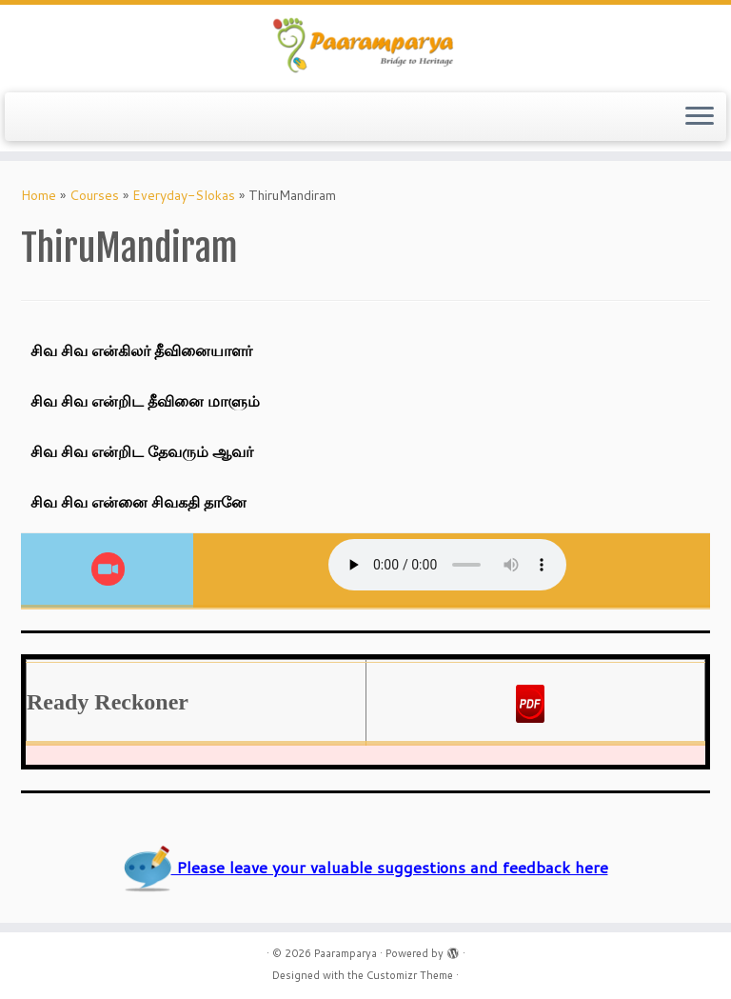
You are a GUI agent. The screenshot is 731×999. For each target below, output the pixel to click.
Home (38, 195)
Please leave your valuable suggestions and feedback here (366, 867)
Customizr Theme (409, 975)
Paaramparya (345, 953)
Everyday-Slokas (183, 195)
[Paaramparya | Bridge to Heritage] (365, 46)
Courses (94, 195)
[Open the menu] (699, 117)
